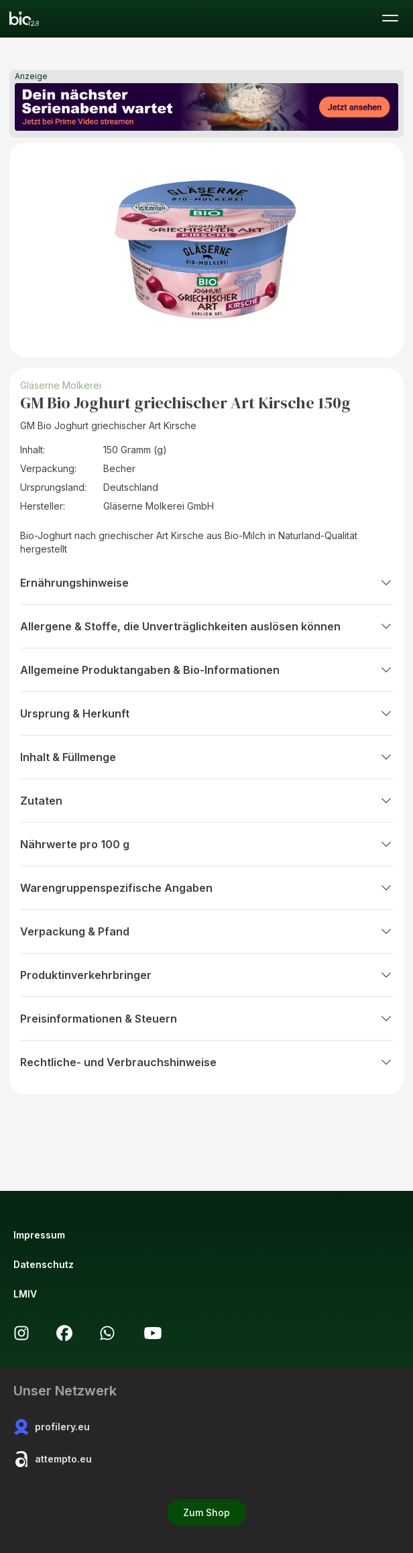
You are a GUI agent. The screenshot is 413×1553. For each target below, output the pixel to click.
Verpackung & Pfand (206, 931)
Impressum (39, 1235)
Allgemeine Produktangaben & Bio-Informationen (206, 670)
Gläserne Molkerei (60, 385)
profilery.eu (51, 1427)
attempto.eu (52, 1459)
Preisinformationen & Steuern (206, 1018)
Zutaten (206, 800)
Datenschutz (43, 1264)
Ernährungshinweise (206, 582)
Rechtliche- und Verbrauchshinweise (206, 1062)
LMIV (25, 1294)
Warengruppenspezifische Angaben (206, 888)
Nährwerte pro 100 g (206, 844)
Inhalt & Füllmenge (206, 757)
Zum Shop (206, 1512)
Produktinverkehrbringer (206, 975)
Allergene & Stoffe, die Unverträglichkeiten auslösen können (206, 626)
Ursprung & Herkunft (206, 713)
